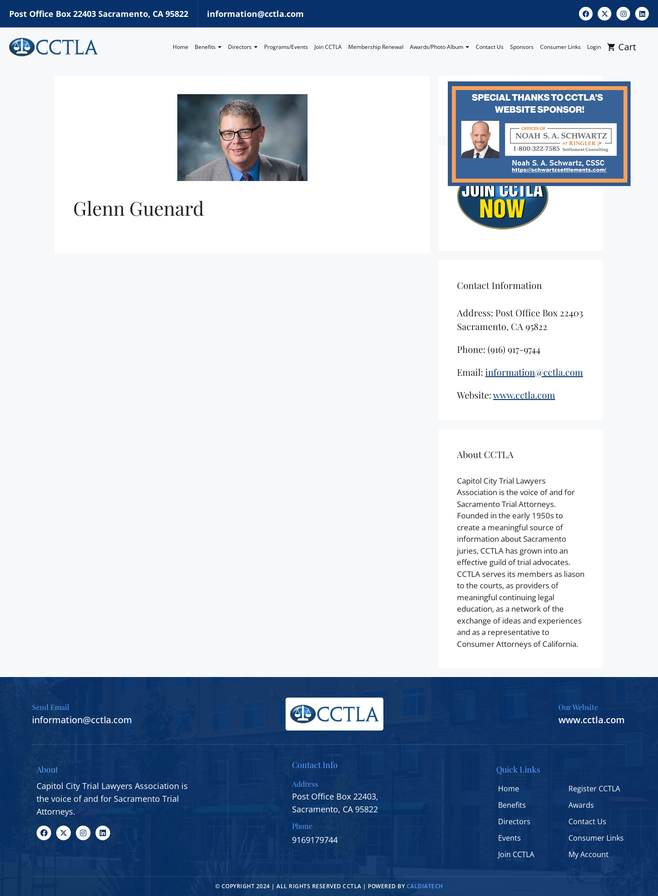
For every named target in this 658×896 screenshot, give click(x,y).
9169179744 (315, 839)
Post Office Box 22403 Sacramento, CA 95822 (98, 13)
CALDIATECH (425, 886)
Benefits (208, 47)
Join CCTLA (328, 47)
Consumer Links (560, 47)
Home (180, 47)
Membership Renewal (375, 47)
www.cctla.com (591, 720)
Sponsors (522, 47)
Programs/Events (286, 47)
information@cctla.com (255, 13)
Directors (243, 47)
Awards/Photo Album (439, 47)
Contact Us (490, 47)
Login (594, 47)
